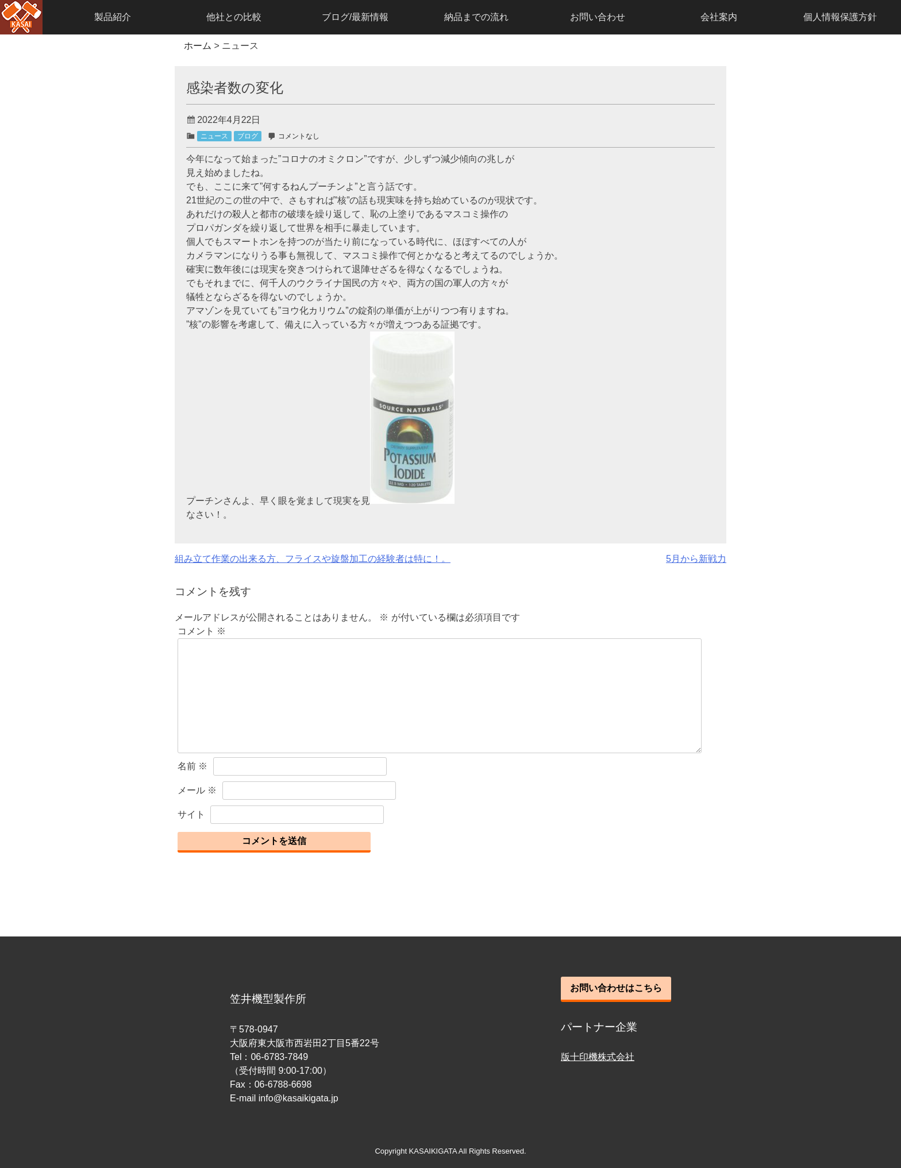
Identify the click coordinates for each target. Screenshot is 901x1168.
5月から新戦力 (696, 559)
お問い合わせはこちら (616, 988)
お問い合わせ (597, 17)
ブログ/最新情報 (355, 17)
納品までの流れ (476, 17)
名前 (192, 766)
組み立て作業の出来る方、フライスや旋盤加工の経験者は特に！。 (312, 559)
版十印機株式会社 (597, 1057)
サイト (191, 814)
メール (197, 790)
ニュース (214, 136)
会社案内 (718, 17)
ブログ (247, 136)
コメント (202, 631)
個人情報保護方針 (840, 17)
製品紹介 (112, 17)
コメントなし (298, 136)
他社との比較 (233, 17)
